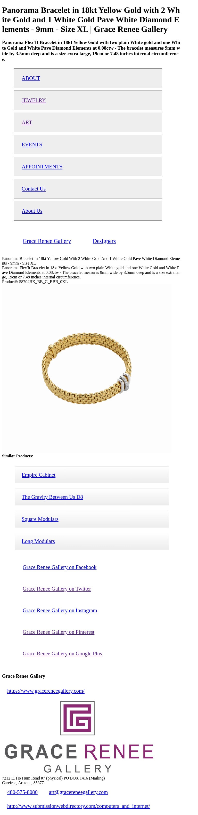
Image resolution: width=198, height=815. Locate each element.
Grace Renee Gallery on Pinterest (58, 632)
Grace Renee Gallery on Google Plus (62, 653)
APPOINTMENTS (42, 166)
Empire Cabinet (38, 475)
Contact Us (34, 189)
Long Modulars (38, 541)
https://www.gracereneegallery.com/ (46, 691)
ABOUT (31, 78)
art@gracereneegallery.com (78, 792)
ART (27, 122)
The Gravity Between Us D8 (52, 497)
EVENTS (32, 144)
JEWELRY (34, 100)
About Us (32, 211)
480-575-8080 (22, 792)
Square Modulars (40, 519)
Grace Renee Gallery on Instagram (60, 610)
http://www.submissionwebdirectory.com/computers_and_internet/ (78, 806)
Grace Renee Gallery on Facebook (59, 567)
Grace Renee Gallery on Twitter (57, 589)
